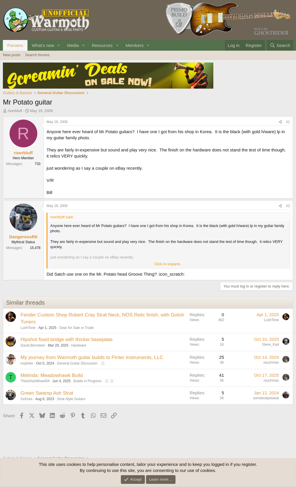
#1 (288, 122)
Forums (15, 45)
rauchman (271, 362)
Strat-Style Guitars (71, 399)
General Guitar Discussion (77, 363)
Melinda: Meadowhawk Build (52, 375)
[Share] (280, 122)
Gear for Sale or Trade (76, 328)
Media (73, 45)
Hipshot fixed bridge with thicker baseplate (66, 339)
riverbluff (15, 111)
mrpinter (27, 363)
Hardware (78, 345)
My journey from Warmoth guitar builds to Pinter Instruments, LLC (92, 357)
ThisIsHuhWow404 (35, 381)
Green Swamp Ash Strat (47, 393)
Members (134, 45)
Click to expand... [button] (168, 264)
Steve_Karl (270, 345)
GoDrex (26, 399)
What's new (43, 45)
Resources (102, 45)
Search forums (37, 55)
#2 (288, 206)
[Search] (280, 45)
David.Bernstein (33, 345)
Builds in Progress (87, 381)
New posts (12, 55)
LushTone (28, 328)
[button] (59, 45)
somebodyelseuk (266, 398)
